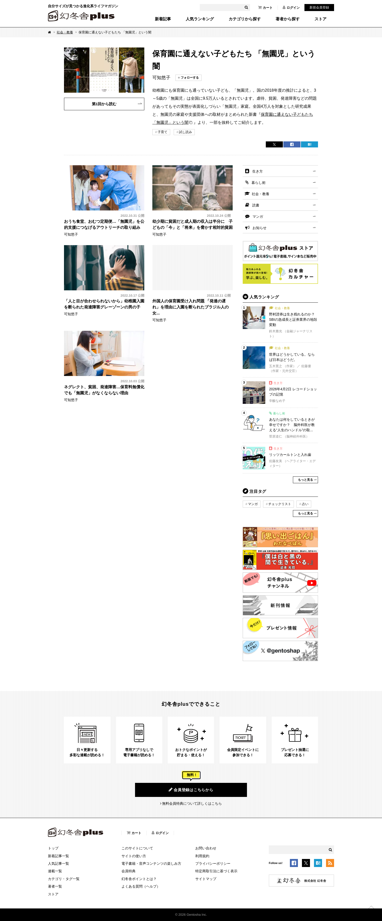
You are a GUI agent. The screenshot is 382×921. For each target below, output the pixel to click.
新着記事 (163, 19)
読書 (255, 205)
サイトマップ (205, 879)
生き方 (257, 171)
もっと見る (305, 479)
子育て (162, 132)
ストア (320, 19)
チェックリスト (279, 504)
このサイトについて (137, 848)
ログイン (291, 8)
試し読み (185, 132)
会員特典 (128, 871)
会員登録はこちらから (191, 789)
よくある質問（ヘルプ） (140, 886)
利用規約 (202, 856)
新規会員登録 (319, 7)
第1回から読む (104, 104)
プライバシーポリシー (212, 863)
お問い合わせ (205, 848)
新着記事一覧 (58, 856)
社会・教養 (65, 32)
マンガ (257, 216)
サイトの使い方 (133, 856)
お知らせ (259, 228)
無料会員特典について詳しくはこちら (192, 803)
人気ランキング (200, 19)
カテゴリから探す (245, 19)
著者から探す (288, 19)
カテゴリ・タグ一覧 (64, 879)
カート (265, 8)
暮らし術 (258, 183)
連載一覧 (55, 871)
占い (305, 504)
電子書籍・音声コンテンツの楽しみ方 (151, 863)
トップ (53, 848)
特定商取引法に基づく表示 (216, 871)
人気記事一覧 (58, 863)
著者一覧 (55, 886)
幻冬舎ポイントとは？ (139, 879)
